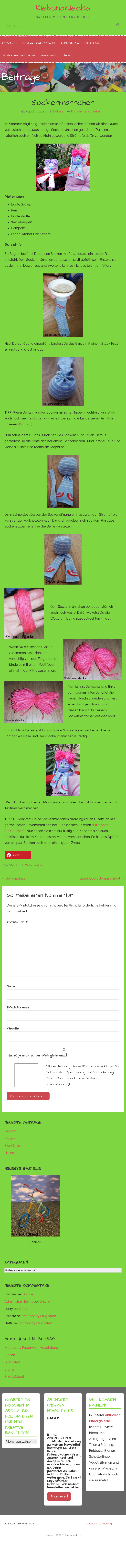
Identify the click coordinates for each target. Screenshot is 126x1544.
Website (13, 1028)
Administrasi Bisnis (18, 1301)
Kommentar (17, 922)
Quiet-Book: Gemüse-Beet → (101, 878)
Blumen (10, 1369)
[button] (18, 855)
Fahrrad (10, 1131)
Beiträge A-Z (70, 43)
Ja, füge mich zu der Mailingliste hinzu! (63, 1053)
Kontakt (66, 55)
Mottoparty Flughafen (39, 1316)
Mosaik (9, 1138)
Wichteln (24, 424)
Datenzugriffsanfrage (18, 1523)
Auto (23, 1309)
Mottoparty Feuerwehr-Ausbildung (31, 1348)
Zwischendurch (34, 865)
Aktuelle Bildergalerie (39, 43)
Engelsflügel (14, 1377)
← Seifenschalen (14, 878)
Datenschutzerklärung (19, 55)
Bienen (9, 1355)
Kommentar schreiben (86, 111)
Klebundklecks (62, 8)
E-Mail (53, 1418)
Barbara (57, 111)
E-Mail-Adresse (18, 1007)
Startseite (9, 43)
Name (11, 986)
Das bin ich (91, 43)
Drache (27, 1294)
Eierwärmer (13, 1146)
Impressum (48, 55)
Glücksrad (12, 1362)
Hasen (9, 1153)
